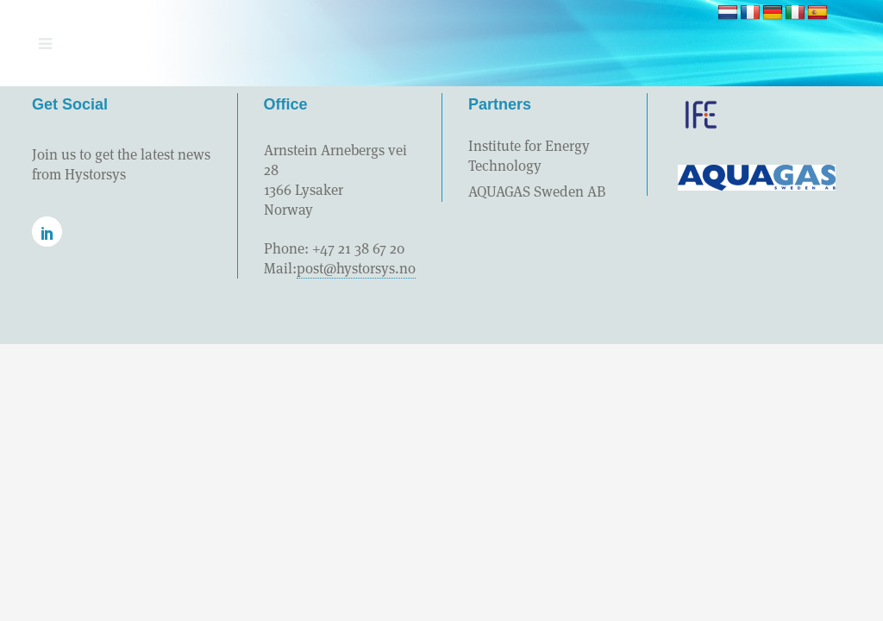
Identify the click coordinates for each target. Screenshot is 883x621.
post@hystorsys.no (356, 268)
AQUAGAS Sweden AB (536, 191)
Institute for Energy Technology (529, 155)
